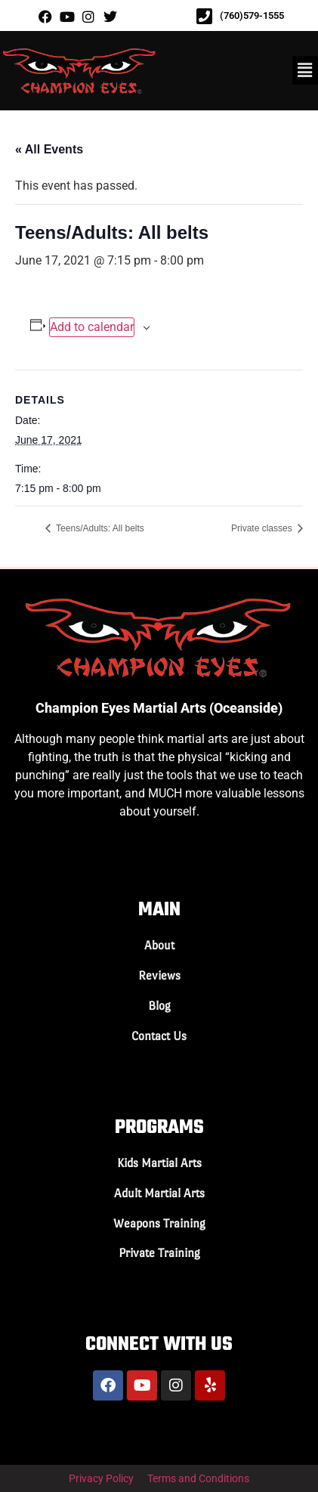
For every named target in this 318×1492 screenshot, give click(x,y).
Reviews (159, 975)
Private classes (263, 528)
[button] (305, 70)
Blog (159, 1005)
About (159, 945)
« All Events (49, 149)
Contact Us (159, 1036)
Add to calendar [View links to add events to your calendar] (92, 327)
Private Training (159, 1253)
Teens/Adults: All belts (99, 528)
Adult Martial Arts (159, 1193)
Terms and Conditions (198, 1478)
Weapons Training (159, 1223)
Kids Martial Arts (159, 1163)
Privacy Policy (101, 1478)
